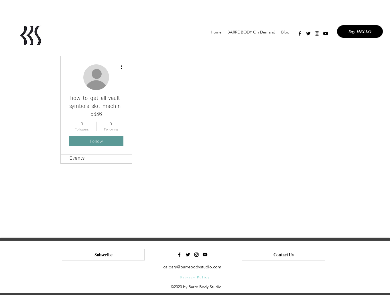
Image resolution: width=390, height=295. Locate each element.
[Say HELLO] (360, 31)
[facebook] (300, 33)
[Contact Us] (283, 254)
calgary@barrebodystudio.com (192, 267)
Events (77, 158)
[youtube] (325, 33)
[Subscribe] (103, 254)
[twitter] (308, 33)
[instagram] (317, 33)
